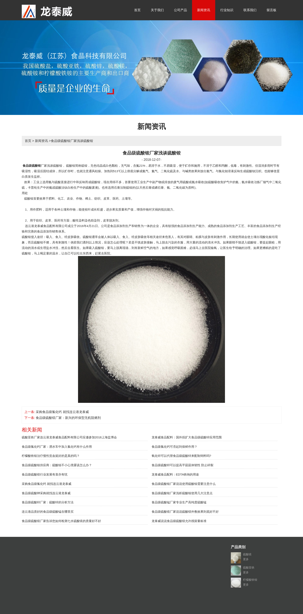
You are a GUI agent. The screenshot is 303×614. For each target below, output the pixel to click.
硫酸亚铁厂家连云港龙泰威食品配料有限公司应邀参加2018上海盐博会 (69, 437)
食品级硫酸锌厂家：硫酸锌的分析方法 (48, 502)
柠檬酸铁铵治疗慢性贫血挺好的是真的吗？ (51, 455)
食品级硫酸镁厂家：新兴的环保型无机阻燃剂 (68, 417)
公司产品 (180, 10)
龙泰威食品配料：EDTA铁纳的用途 (175, 474)
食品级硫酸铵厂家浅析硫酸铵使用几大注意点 (182, 493)
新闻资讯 (203, 10)
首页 (137, 10)
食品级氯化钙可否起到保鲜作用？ (174, 446)
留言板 (271, 10)
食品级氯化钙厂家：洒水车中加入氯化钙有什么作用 (57, 446)
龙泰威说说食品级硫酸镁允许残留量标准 (179, 521)
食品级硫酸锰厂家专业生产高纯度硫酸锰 (179, 502)
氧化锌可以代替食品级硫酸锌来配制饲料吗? (181, 455)
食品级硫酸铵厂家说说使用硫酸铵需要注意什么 (184, 483)
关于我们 (157, 10)
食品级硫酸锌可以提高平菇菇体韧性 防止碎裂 (182, 465)
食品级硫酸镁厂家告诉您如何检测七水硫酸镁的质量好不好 (61, 521)
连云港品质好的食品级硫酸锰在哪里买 (48, 511)
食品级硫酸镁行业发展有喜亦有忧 (44, 474)
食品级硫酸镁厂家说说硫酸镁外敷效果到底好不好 (185, 511)
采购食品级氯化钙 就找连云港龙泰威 (62, 412)
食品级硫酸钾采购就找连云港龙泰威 (46, 493)
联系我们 (249, 10)
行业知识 (226, 10)
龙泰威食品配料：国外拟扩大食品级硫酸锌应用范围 (187, 437)
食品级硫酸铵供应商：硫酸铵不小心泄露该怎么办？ (57, 465)
